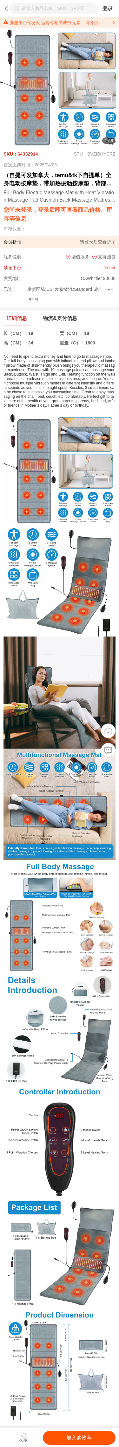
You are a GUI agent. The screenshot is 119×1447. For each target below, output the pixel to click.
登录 (107, 8)
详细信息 (17, 318)
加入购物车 (79, 1437)
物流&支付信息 (60, 318)
